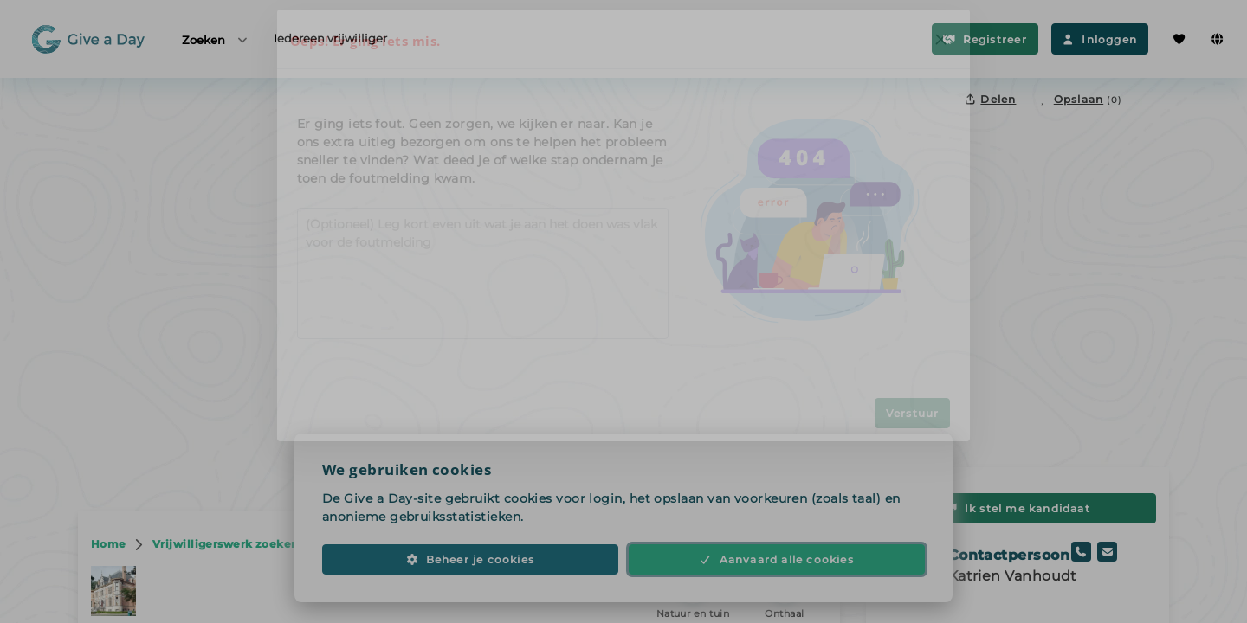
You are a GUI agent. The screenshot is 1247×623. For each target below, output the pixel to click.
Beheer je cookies (470, 573)
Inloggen (1100, 39)
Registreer (985, 39)
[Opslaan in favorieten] (1079, 99)
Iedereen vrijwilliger (330, 38)
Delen (991, 99)
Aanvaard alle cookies (777, 573)
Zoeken (215, 39)
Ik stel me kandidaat (1017, 508)
